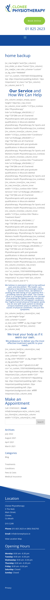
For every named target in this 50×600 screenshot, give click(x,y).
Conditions (10, 468)
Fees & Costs (10, 472)
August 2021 (10, 438)
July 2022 (9, 434)
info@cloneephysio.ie (20, 533)
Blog (7, 457)
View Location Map (13, 539)
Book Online (34, 21)
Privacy (8, 588)
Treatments (10, 464)
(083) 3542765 (33, 528)
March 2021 (10, 446)
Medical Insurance (13, 476)
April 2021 (9, 442)
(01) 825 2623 (18, 528)
